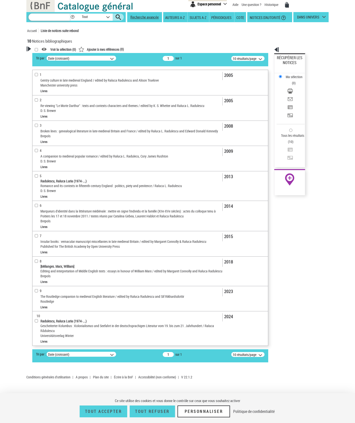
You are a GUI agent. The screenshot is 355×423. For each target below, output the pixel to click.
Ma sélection (286, 65)
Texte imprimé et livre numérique (56, 129)
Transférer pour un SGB (293, 91)
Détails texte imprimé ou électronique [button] (50, 139)
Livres (39, 149)
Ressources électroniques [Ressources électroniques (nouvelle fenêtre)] (287, 156)
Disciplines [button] (40, 214)
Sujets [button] (37, 190)
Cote (240, 17)
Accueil (32, 30)
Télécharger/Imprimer (292, 74)
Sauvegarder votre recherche (58, 76)
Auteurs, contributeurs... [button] (51, 165)
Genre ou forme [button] (43, 206)
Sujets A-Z (198, 17)
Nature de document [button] (47, 122)
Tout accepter (103, 411)
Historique (272, 4)
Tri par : (104, 58)
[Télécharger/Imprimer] (296, 74)
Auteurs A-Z (175, 17)
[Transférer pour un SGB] (296, 91)
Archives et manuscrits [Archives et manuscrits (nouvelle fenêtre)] (285, 150)
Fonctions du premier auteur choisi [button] (53, 97)
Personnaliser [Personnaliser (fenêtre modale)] (204, 411)
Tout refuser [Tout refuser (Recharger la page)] (152, 411)
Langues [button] (38, 173)
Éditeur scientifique (47, 107)
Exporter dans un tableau (295, 86)
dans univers (308, 18)
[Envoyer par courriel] (296, 80)
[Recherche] (49, 17)
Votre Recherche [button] (47, 57)
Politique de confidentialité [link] (254, 411)
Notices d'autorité (264, 17)
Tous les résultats (289, 105)
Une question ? (251, 4)
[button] (72, 17)
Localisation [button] (41, 157)
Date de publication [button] (47, 181)
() (164, 49)
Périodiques (221, 17)
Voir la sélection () (126, 49)
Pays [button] (35, 222)
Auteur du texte (44, 114)
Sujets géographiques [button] (49, 198)
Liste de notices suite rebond (60, 30)
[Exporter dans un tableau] (296, 86)
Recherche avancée (144, 17)
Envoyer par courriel (291, 80)
